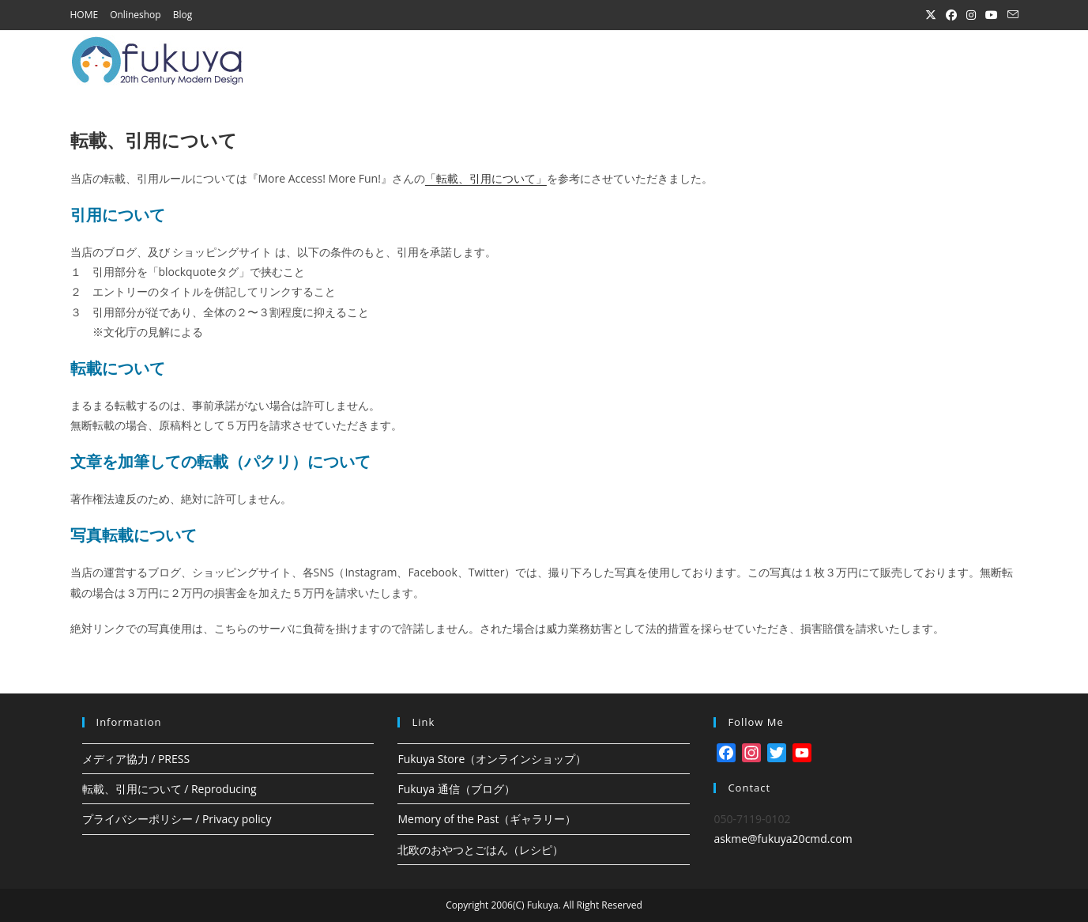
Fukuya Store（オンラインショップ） (491, 758)
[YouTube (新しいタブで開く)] (992, 15)
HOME (84, 14)
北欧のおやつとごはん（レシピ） (480, 849)
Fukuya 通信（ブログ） (455, 788)
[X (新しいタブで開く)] (930, 15)
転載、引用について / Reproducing (169, 788)
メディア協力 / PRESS (136, 758)
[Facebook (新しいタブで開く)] (951, 15)
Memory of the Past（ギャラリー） (486, 818)
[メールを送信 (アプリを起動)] (1010, 15)
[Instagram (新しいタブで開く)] (971, 15)
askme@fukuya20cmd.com (782, 838)
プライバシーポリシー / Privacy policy (177, 818)
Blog (183, 14)
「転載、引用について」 (486, 178)
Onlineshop (135, 14)
